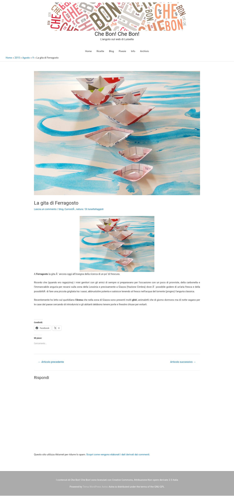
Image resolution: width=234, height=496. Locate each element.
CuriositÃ (70, 209)
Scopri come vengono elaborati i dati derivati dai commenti (118, 454)
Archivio (144, 51)
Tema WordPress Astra (95, 487)
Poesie (122, 51)
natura (79, 209)
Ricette (100, 51)
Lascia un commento (45, 209)
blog (61, 209)
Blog (111, 51)
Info (133, 51)
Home (88, 51)
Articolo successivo (183, 362)
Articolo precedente (51, 362)
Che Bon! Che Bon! (117, 34)
